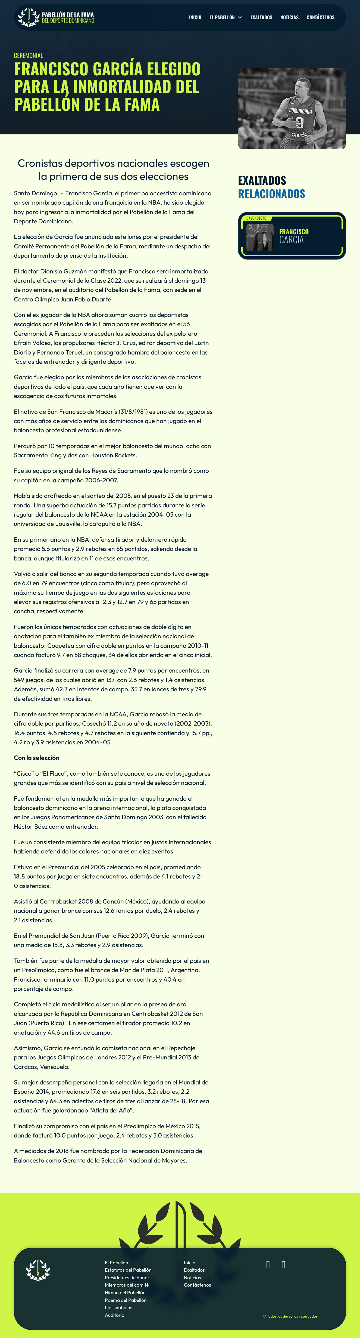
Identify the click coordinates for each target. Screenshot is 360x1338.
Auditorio (114, 1315)
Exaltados (261, 17)
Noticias (289, 17)
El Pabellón (116, 1263)
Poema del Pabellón (126, 1300)
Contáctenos (320, 17)
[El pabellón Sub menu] (239, 17)
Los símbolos (118, 1308)
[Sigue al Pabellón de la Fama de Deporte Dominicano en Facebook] (268, 1265)
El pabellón (222, 17)
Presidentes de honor (127, 1278)
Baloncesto (256, 218)
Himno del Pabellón (125, 1293)
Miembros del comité (127, 1285)
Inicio (195, 17)
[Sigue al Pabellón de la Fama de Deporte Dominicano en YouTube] (283, 1265)
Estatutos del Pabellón (128, 1270)
